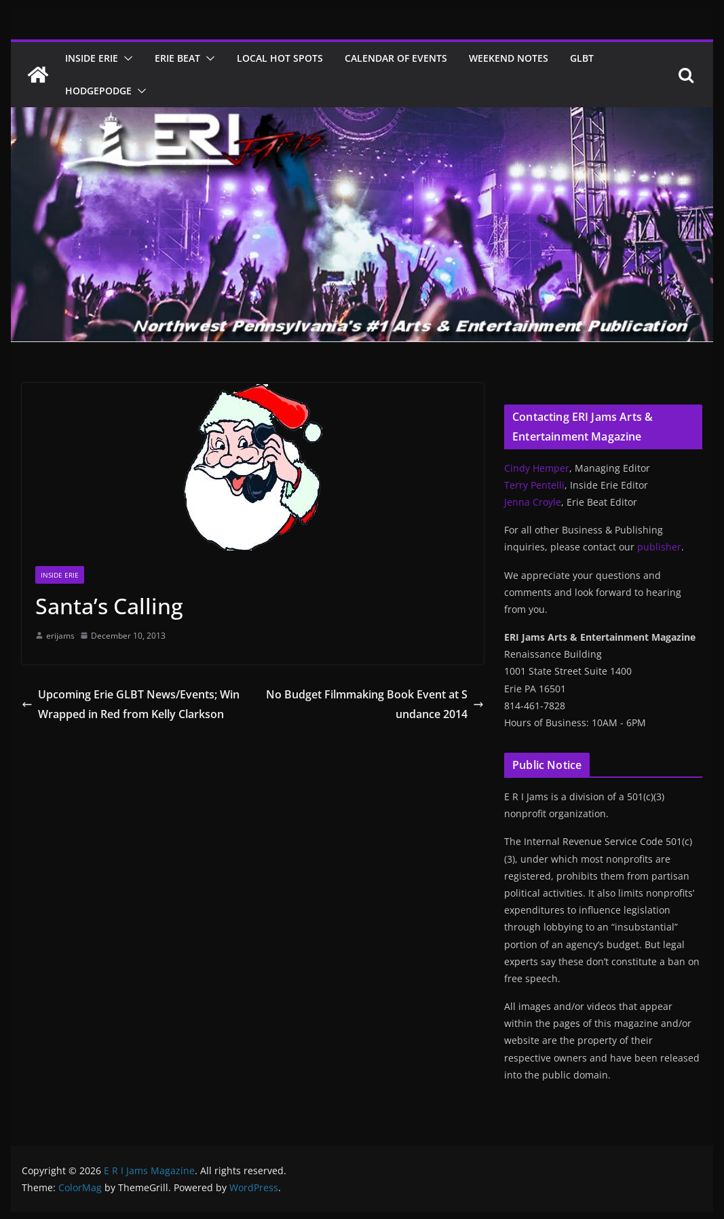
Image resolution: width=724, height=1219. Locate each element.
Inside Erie (91, 58)
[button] (125, 58)
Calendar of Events (396, 58)
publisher (659, 546)
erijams (60, 635)
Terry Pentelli (534, 485)
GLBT (582, 58)
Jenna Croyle (532, 501)
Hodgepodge (98, 90)
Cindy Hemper (536, 468)
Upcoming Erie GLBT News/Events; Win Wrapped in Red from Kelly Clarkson (131, 704)
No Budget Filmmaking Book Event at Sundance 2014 (375, 704)
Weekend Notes (508, 58)
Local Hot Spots (280, 58)
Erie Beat (177, 58)
